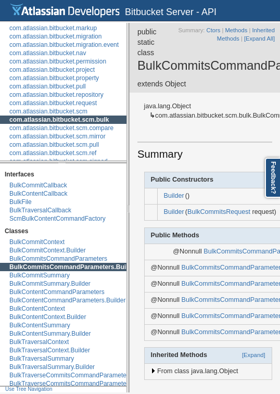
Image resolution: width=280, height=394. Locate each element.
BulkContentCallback (38, 193)
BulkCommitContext (37, 242)
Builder (174, 195)
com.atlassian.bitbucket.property (54, 78)
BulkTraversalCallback (40, 210)
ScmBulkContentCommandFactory (57, 218)
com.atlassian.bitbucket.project (52, 69)
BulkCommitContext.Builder (47, 250)
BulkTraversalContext (39, 342)
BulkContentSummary (39, 325)
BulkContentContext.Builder (47, 317)
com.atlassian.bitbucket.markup (53, 28)
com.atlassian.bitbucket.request (53, 103)
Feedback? (273, 177)
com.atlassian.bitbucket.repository (56, 94)
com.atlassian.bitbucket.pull (47, 86)
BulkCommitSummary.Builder (50, 283)
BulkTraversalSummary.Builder (52, 367)
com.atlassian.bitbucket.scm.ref (52, 153)
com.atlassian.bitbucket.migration (55, 36)
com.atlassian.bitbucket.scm (48, 111)
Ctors (214, 30)
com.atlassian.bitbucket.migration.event (64, 44)
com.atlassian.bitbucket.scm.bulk (59, 119)
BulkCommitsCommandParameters (58, 258)
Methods (236, 30)
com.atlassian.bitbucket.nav (47, 53)
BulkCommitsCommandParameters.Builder (73, 267)
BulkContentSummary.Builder (50, 333)
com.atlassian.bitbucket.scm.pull (54, 144)
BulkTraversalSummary (41, 358)
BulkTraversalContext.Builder (49, 350)
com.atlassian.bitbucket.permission (57, 61)
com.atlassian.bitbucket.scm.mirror (57, 136)
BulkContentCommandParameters (57, 292)
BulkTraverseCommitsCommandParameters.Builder (81, 383)
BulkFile (20, 202)
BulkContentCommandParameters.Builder (67, 300)
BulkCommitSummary (39, 275)
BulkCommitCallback (38, 185)
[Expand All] (259, 38)
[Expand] (253, 355)
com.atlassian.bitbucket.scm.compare (61, 128)
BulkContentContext (37, 308)
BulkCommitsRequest (218, 211)
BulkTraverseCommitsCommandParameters (70, 375)
